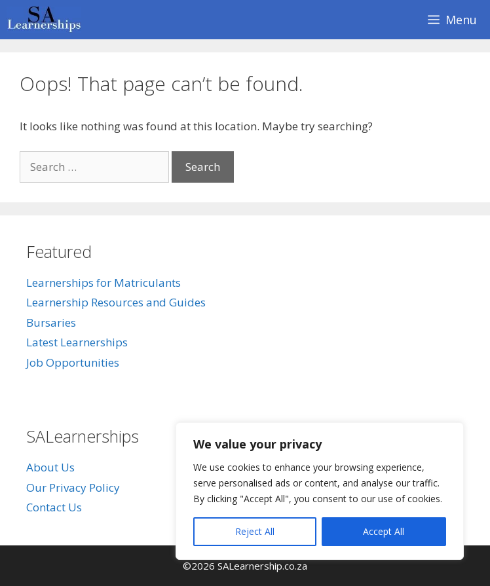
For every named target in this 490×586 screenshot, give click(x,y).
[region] (320, 491)
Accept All (383, 531)
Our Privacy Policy (73, 487)
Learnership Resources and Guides (116, 302)
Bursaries (51, 322)
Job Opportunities (72, 362)
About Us (50, 467)
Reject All (254, 531)
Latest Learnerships (77, 342)
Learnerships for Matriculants (103, 282)
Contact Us (54, 507)
